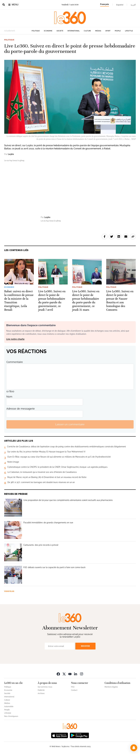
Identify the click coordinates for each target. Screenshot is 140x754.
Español (119, 5)
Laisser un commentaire (70, 424)
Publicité (41, 690)
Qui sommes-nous (45, 687)
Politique (36, 31)
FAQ (72, 687)
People (118, 31)
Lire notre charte (15, 339)
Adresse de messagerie (20, 408)
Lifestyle (129, 31)
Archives (41, 693)
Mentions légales (111, 687)
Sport (107, 31)
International (74, 31)
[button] (133, 747)
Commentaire (14, 361)
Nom (9, 396)
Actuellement (9, 31)
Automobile (8, 706)
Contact (74, 690)
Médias (98, 31)
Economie (48, 31)
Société (60, 31)
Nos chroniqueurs (11, 716)
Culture (87, 31)
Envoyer (85, 646)
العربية (133, 5)
